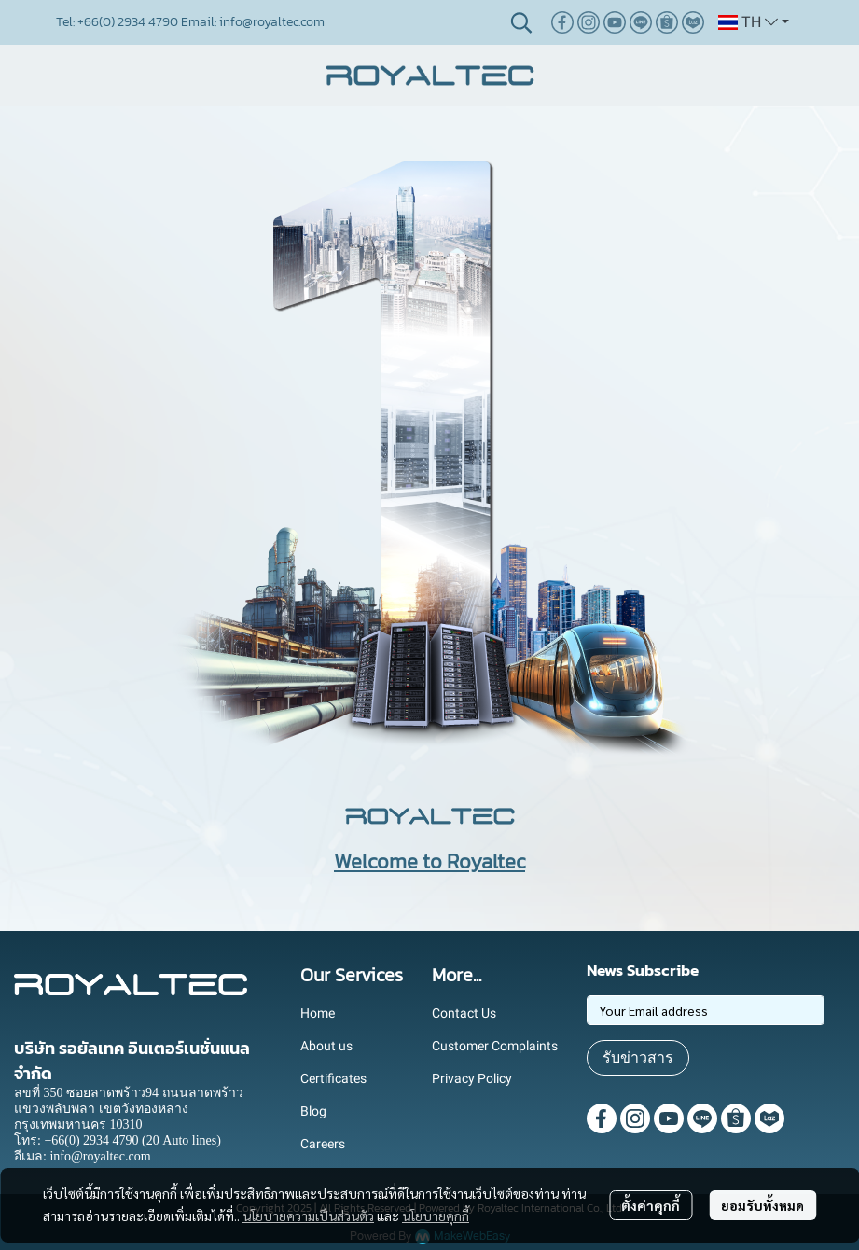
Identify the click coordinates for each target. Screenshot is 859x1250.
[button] (521, 22)
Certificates (333, 1078)
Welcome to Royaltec (429, 861)
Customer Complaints (495, 1045)
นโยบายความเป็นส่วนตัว (308, 1215)
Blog (313, 1111)
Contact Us (464, 1013)
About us (326, 1045)
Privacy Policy (472, 1078)
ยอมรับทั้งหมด (762, 1205)
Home (317, 1013)
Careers (322, 1143)
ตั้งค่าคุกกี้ (650, 1205)
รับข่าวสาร (638, 1057)
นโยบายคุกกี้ (435, 1215)
